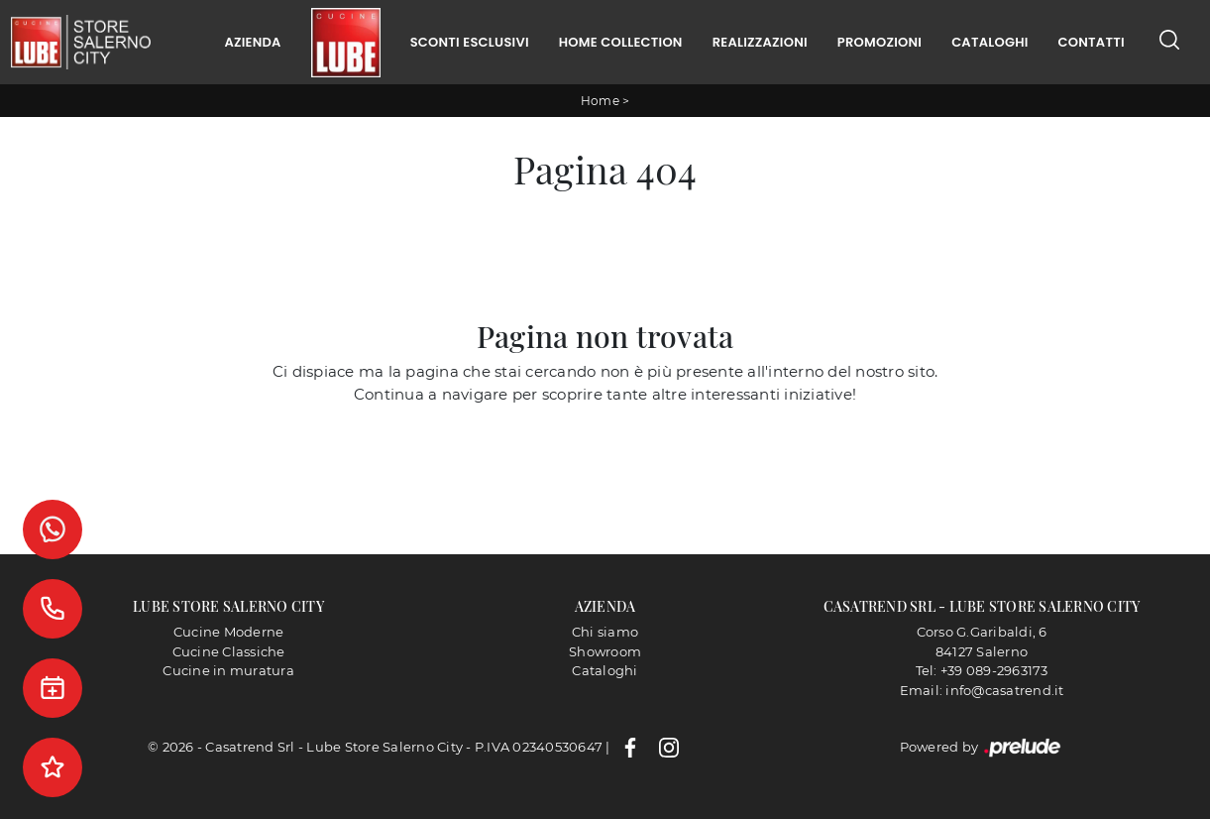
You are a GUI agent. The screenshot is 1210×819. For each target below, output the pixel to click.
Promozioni (879, 42)
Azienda (252, 42)
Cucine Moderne (228, 632)
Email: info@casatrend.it (982, 690)
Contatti (1091, 42)
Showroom (605, 651)
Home (600, 100)
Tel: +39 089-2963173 (982, 670)
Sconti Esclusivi (469, 42)
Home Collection (621, 42)
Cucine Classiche (228, 651)
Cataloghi (989, 42)
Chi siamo (605, 632)
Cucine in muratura (228, 670)
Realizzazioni (760, 42)
